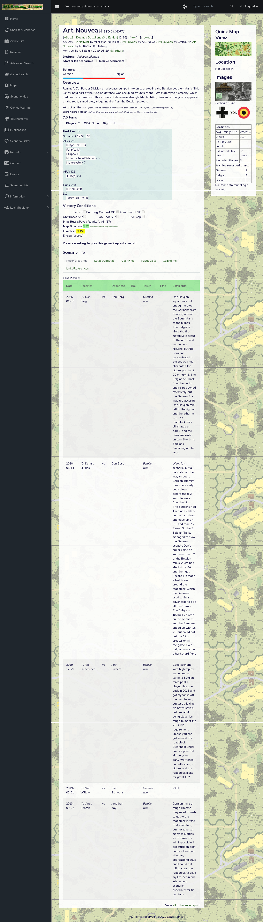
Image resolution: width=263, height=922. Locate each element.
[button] (87, 6)
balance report (190, 905)
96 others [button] (116, 51)
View (169, 905)
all (174, 905)
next (133, 37)
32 (87, 226)
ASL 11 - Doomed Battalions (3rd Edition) (91, 37)
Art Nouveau (82, 42)
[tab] (77, 261)
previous (146, 37)
